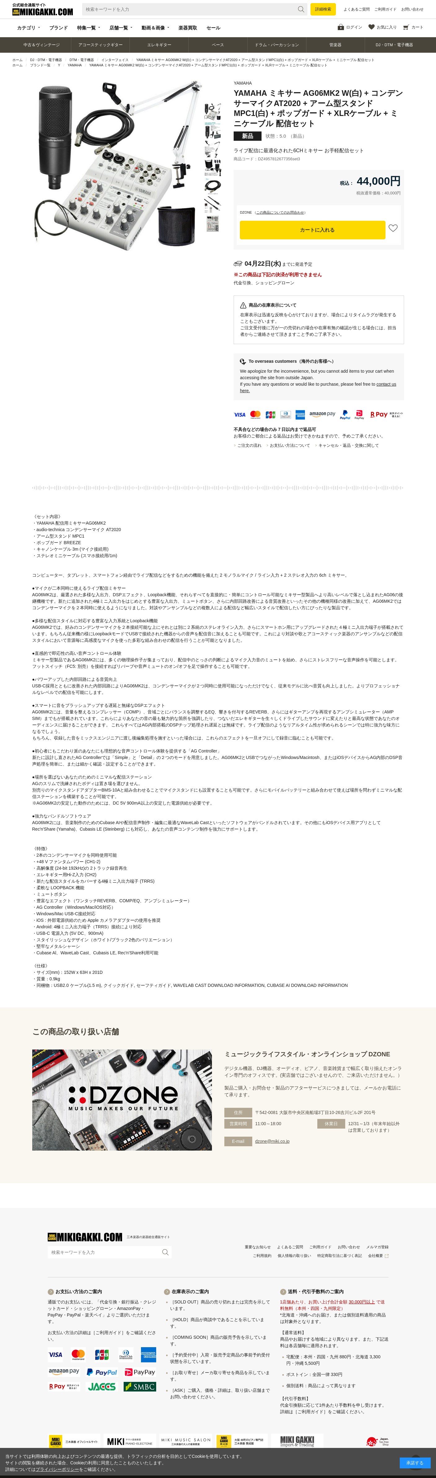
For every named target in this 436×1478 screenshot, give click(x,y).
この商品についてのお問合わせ (280, 212)
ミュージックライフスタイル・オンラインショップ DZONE (307, 1054)
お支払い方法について (290, 445)
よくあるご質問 (357, 9)
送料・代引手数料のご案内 (316, 1291)
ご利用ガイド (385, 9)
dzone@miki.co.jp (272, 1141)
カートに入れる (317, 230)
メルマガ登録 (377, 1247)
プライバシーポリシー (57, 1469)
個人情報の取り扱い (294, 1256)
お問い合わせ (412, 9)
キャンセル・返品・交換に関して (349, 445)
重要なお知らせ (258, 1247)
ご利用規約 (262, 1256)
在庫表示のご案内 (190, 1291)
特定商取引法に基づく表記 (339, 1256)
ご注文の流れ (249, 445)
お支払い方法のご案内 (78, 1291)
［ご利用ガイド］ (108, 1332)
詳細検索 (323, 9)
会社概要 (375, 1256)
